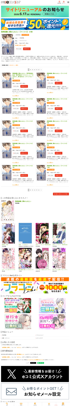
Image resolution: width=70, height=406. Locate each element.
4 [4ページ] (34, 70)
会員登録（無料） (6, 347)
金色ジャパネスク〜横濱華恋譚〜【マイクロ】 (43, 245)
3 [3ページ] (32, 70)
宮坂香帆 (22, 38)
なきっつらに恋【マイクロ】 (9, 270)
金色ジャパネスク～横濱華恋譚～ (60, 245)
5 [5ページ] (36, 70)
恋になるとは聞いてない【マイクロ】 (60, 270)
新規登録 (59, 2)
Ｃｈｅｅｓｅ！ (23, 40)
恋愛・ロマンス (5, 338)
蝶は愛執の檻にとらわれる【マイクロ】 (26, 270)
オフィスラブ (39, 338)
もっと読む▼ (15, 96)
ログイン (64, 2)
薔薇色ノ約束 (5, 245)
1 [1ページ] (28, 70)
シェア (27, 363)
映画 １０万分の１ (23, 245)
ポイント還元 (25, 34)
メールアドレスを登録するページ (35, 360)
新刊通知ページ (20, 354)
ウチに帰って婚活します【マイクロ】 (43, 270)
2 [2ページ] (30, 70)
